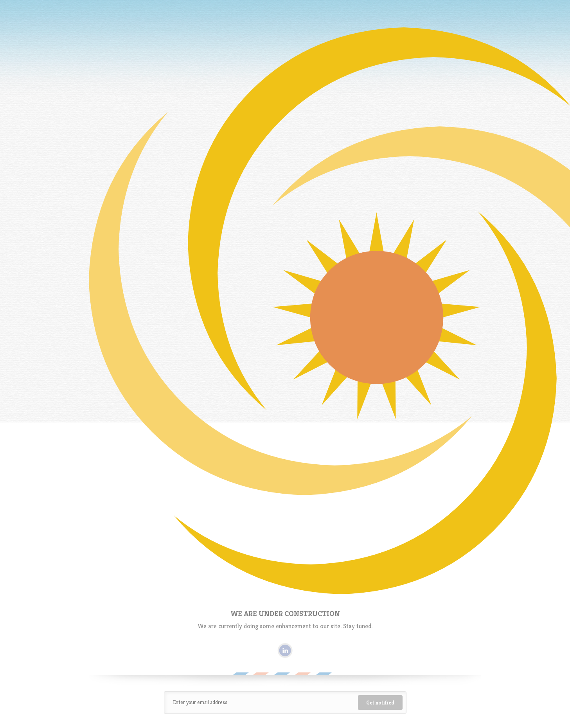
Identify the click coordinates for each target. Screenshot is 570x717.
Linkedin (285, 650)
